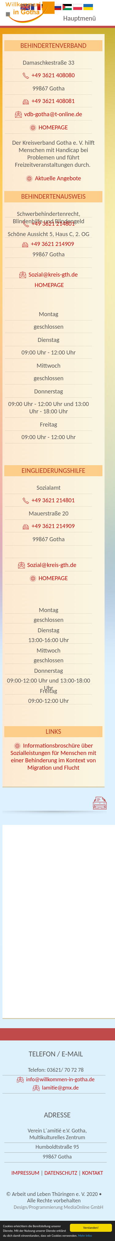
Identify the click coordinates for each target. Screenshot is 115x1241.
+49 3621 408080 (53, 75)
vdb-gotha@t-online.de (53, 114)
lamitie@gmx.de (60, 1087)
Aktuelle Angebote (58, 178)
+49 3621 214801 (53, 223)
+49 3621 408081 (53, 101)
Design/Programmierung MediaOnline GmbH (58, 1207)
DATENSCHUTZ (60, 1173)
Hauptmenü (79, 18)
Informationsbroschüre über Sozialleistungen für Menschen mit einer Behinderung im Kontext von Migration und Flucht (53, 756)
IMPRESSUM (25, 1173)
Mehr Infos (85, 1236)
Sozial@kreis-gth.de (53, 274)
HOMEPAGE (53, 127)
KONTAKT (92, 1173)
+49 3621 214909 (53, 243)
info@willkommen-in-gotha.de (60, 1079)
